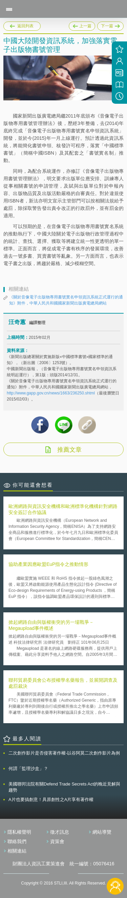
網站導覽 (101, 832)
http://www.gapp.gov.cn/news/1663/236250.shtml (51, 393)
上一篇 (82, 25)
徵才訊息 (59, 832)
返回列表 (25, 26)
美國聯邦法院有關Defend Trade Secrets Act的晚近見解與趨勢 (64, 787)
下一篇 (110, 25)
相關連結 (16, 851)
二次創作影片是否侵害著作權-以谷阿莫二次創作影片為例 (64, 753)
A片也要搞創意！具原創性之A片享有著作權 (50, 799)
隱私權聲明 (19, 832)
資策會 (57, 841)
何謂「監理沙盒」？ (28, 768)
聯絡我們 (16, 841)
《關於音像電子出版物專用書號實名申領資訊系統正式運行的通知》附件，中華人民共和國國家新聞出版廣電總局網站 (66, 300)
